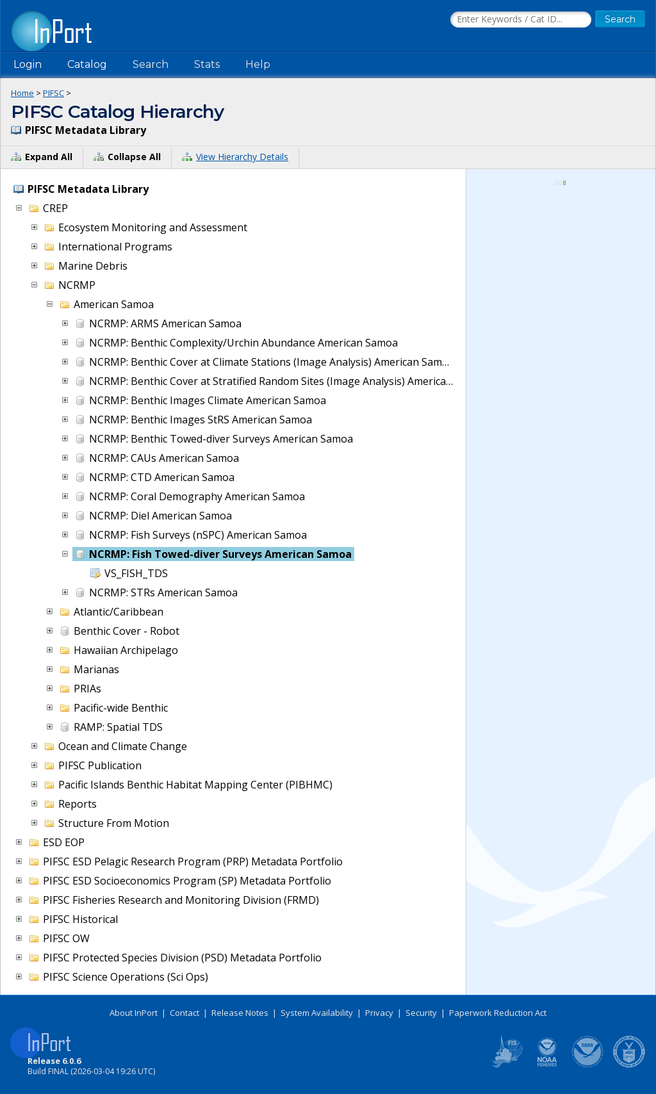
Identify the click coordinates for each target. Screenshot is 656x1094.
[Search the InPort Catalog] (520, 20)
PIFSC (53, 93)
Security (421, 1012)
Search (150, 64)
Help (257, 64)
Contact (184, 1012)
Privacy (379, 1012)
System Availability (317, 1012)
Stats (207, 64)
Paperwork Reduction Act (497, 1012)
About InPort (134, 1012)
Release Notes (239, 1012)
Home (22, 93)
